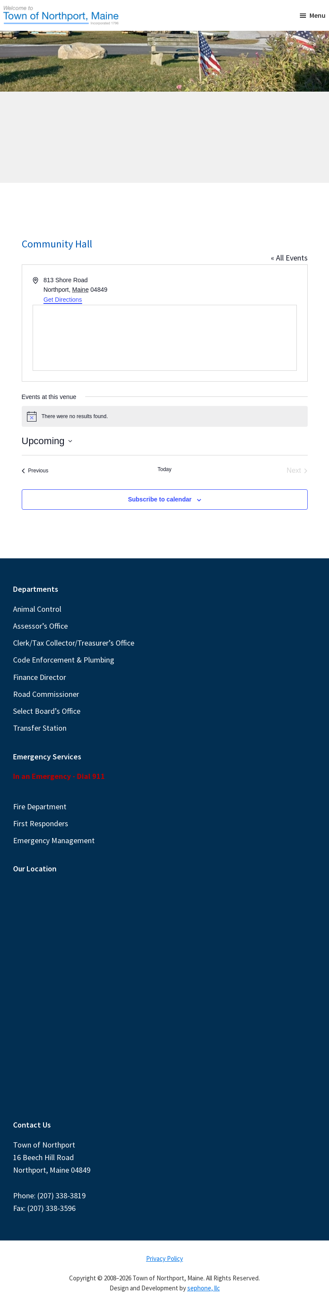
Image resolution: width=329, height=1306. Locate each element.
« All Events (289, 258)
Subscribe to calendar (159, 499)
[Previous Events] (35, 470)
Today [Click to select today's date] (164, 469)
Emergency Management (54, 840)
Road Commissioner (46, 694)
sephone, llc (203, 1288)
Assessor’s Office (40, 626)
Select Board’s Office (46, 711)
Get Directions (62, 299)
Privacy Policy (164, 1258)
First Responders (40, 823)
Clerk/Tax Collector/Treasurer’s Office (73, 643)
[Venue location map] (164, 337)
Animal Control (37, 609)
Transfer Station (39, 728)
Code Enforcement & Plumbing (63, 660)
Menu (317, 15)
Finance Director (39, 677)
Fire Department (39, 806)
